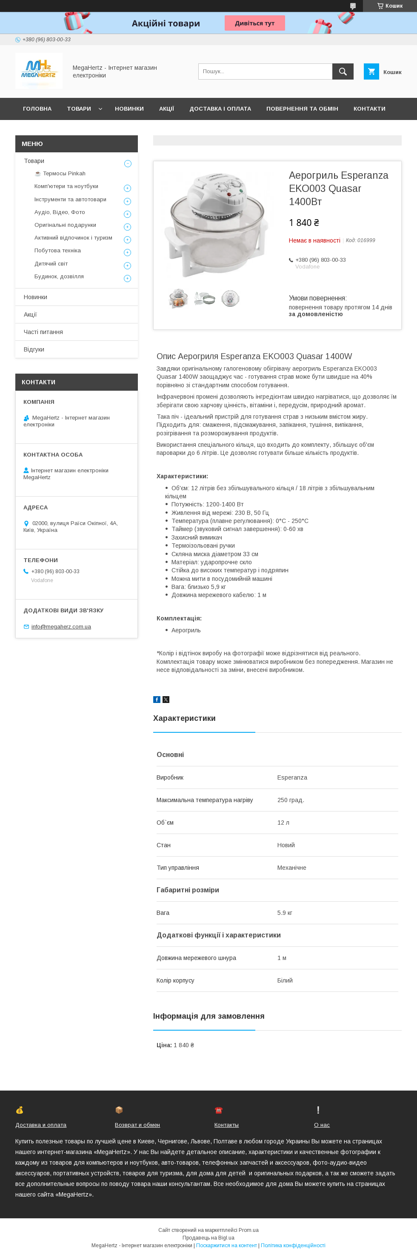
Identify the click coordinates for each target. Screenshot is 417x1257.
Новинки (129, 109)
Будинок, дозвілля (59, 276)
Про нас (36, 131)
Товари (79, 109)
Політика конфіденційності (293, 1245)
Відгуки (34, 349)
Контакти (370, 109)
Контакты (226, 1125)
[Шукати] (343, 71)
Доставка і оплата (220, 109)
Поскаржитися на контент (226, 1245)
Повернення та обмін (302, 109)
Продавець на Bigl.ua (208, 1238)
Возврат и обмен (137, 1125)
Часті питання (43, 332)
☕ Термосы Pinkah (60, 173)
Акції (166, 109)
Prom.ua (249, 1230)
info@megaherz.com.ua (61, 626)
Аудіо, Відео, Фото (59, 212)
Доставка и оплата (40, 1125)
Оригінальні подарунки (65, 225)
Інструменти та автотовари (70, 199)
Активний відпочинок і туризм (73, 237)
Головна (37, 109)
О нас (322, 1125)
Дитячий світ (51, 263)
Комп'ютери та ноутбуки (66, 186)
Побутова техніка (57, 250)
